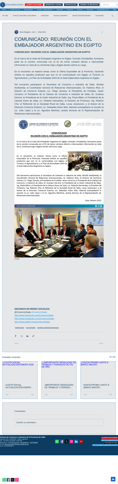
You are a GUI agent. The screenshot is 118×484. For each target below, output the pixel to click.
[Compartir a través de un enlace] (33, 336)
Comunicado (99, 15)
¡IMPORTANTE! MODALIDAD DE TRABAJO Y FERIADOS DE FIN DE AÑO (59, 386)
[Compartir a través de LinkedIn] (27, 336)
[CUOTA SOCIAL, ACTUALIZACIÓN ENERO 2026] (20, 371)
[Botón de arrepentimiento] (109, 440)
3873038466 (34, 442)
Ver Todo (5, 15)
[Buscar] (106, 4)
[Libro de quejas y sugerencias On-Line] (105, 445)
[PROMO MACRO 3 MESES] (70, 4)
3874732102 (15, 442)
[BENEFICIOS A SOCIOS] (54, 4)
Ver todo (112, 357)
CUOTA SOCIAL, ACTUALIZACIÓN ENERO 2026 (18, 386)
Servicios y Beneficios (60, 15)
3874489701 (24, 442)
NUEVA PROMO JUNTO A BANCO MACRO (96, 386)
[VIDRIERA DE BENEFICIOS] (89, 4)
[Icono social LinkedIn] (76, 441)
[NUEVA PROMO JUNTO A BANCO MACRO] (98, 371)
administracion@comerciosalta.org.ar (17, 444)
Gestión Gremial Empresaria (81, 15)
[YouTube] (81, 441)
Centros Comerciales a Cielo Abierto (24, 15)
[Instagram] (17, 480)
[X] (12, 480)
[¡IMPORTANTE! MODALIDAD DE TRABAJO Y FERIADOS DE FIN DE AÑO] (59, 371)
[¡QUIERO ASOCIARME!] (34, 4)
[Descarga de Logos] (111, 443)
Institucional (45, 15)
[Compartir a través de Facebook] (15, 336)
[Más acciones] (102, 32)
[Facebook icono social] (8, 480)
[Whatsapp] (4, 480)
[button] (112, 16)
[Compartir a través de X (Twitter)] (21, 336)
